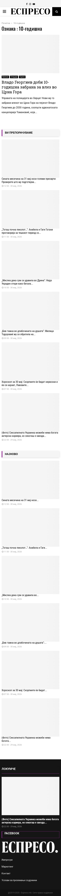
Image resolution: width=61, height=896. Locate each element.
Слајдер (14, 77)
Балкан (5, 77)
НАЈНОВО (11, 454)
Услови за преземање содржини (19, 880)
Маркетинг (7, 866)
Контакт (6, 873)
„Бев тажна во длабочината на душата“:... (24, 642)
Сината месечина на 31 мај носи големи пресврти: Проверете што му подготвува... (29, 180)
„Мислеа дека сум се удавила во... (20, 595)
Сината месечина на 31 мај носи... (20, 500)
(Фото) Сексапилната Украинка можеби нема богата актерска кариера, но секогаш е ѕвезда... (30, 434)
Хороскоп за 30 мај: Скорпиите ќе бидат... (24, 690)
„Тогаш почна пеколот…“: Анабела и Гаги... (24, 547)
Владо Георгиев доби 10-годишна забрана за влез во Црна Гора (29, 87)
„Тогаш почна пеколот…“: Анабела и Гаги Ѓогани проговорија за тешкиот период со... (27, 231)
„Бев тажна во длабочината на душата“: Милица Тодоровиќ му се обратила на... (28, 333)
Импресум (7, 860)
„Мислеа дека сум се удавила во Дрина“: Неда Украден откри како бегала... (27, 282)
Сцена (22, 77)
